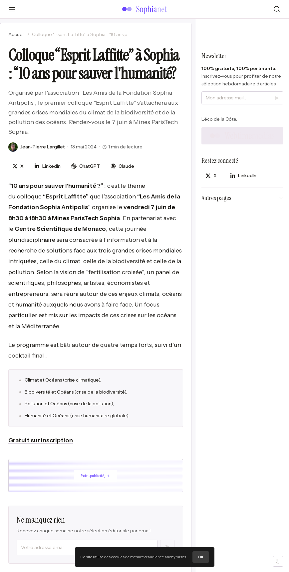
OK (201, 556)
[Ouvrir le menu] (12, 9)
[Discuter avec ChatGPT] (85, 166)
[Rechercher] (277, 9)
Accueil (16, 34)
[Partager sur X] (18, 166)
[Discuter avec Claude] (122, 166)
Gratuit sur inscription (40, 440)
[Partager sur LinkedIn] (47, 166)
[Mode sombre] (278, 561)
